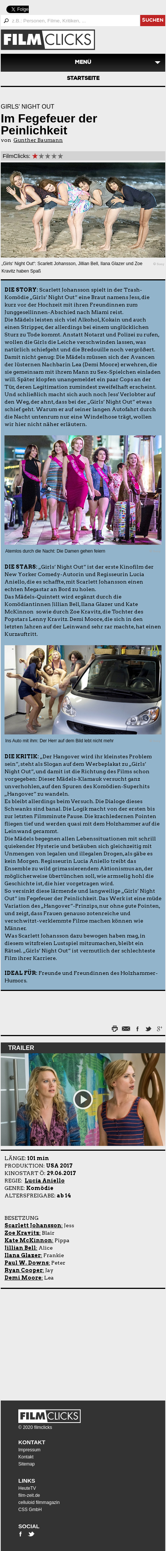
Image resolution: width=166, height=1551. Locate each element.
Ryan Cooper (23, 1270)
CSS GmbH (30, 1509)
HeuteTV (27, 1488)
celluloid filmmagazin (39, 1502)
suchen (152, 20)
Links (26, 1480)
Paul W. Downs (26, 1263)
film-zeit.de (29, 1495)
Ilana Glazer (22, 1255)
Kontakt (31, 1442)
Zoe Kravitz (21, 1233)
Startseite (83, 78)
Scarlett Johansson (32, 1225)
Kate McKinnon (28, 1240)
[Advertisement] (47, 1343)
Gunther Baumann (38, 140)
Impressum (29, 1449)
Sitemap (26, 1464)
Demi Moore (23, 1278)
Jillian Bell (20, 1248)
